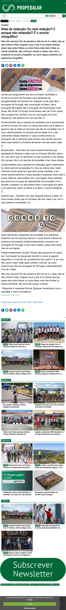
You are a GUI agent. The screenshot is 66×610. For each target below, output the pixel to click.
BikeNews (6, 380)
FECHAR (29, 604)
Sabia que (6, 440)
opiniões (33, 21)
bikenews (18, 21)
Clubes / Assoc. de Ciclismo (41, 585)
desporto (12, 21)
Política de (29, 608)
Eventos (5, 501)
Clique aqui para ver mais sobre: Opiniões (21, 302)
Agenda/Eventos (7, 585)
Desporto (6, 320)
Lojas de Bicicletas (22, 585)
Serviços (56, 585)
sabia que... (26, 21)
